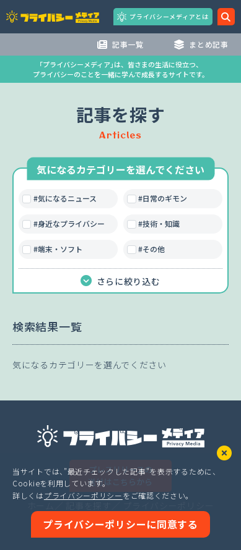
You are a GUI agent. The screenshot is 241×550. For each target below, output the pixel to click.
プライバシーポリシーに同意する (120, 524)
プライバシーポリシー (83, 495)
